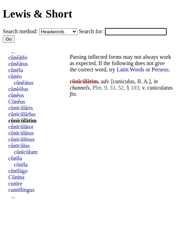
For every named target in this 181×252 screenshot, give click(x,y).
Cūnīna (16, 177)
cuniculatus (160, 88)
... (13, 51)
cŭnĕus (16, 95)
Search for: (92, 31)
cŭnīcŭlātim (22, 121)
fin (73, 94)
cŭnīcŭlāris (20, 108)
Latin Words (130, 69)
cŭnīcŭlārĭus (22, 114)
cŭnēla (15, 70)
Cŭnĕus (16, 102)
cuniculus (123, 81)
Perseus (160, 69)
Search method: (21, 31)
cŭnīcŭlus (19, 146)
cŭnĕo (15, 76)
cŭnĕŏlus (18, 89)
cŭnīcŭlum (26, 152)
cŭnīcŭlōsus (21, 139)
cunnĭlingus (21, 190)
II (139, 81)
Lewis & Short (37, 13)
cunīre (15, 184)
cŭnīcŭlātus (21, 133)
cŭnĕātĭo (17, 58)
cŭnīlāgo (18, 171)
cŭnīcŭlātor (20, 127)
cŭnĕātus (18, 64)
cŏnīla (21, 165)
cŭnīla (15, 158)
